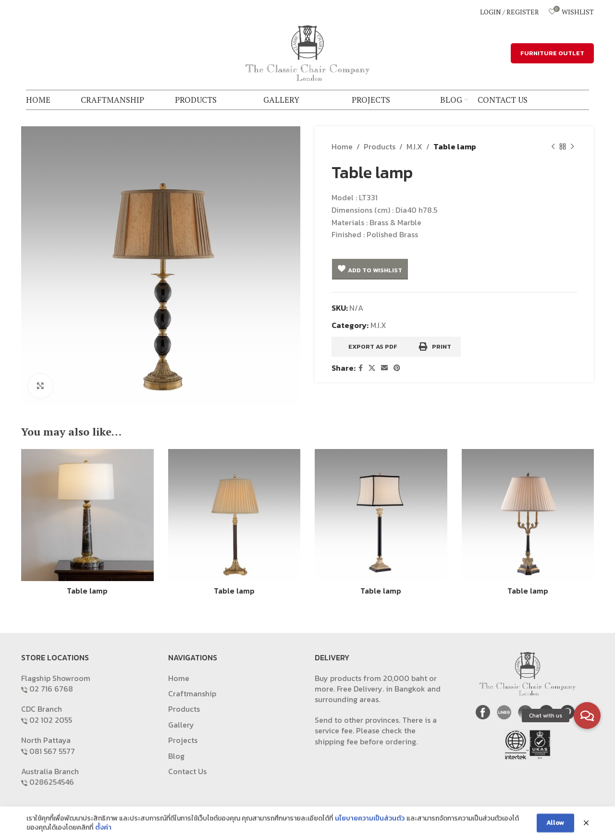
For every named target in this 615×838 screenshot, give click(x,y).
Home (342, 146)
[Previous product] (553, 147)
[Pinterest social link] (397, 368)
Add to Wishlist (375, 270)
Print (435, 346)
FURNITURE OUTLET (552, 53)
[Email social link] (384, 368)
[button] (587, 715)
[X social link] (372, 368)
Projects (182, 740)
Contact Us (187, 771)
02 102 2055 (50, 720)
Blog (176, 756)
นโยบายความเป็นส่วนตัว (370, 826)
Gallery (181, 724)
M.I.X (414, 146)
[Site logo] (307, 52)
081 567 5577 (52, 751)
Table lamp (87, 590)
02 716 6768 (51, 688)
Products (379, 146)
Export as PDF (372, 346)
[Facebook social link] (361, 368)
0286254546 (51, 782)
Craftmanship (192, 693)
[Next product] (572, 147)
